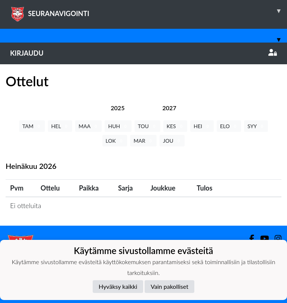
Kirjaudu (143, 53)
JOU (172, 140)
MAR (143, 140)
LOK (115, 140)
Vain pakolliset (169, 286)
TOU (147, 126)
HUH (118, 126)
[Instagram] (275, 238)
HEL (60, 126)
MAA (88, 126)
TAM (31, 126)
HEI (202, 126)
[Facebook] (248, 238)
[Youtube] (261, 238)
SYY (256, 126)
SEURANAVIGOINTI (148, 11)
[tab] (117, 107)
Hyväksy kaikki (118, 286)
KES (175, 126)
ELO (229, 126)
